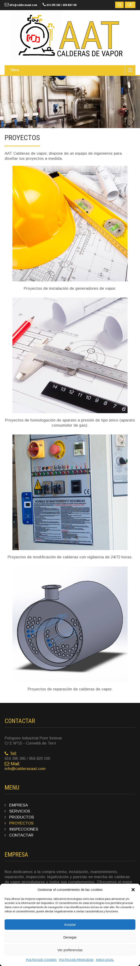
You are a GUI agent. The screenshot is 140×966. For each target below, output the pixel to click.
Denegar (70, 937)
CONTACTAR (21, 835)
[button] (133, 889)
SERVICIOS (19, 811)
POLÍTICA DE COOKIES (41, 960)
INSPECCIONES (23, 829)
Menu (14, 70)
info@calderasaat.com (23, 5)
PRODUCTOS (21, 817)
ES (119, 5)
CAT (130, 5)
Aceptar (70, 924)
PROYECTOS (21, 823)
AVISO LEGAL (105, 960)
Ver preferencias (69, 950)
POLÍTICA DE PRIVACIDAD (76, 960)
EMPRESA (18, 805)
